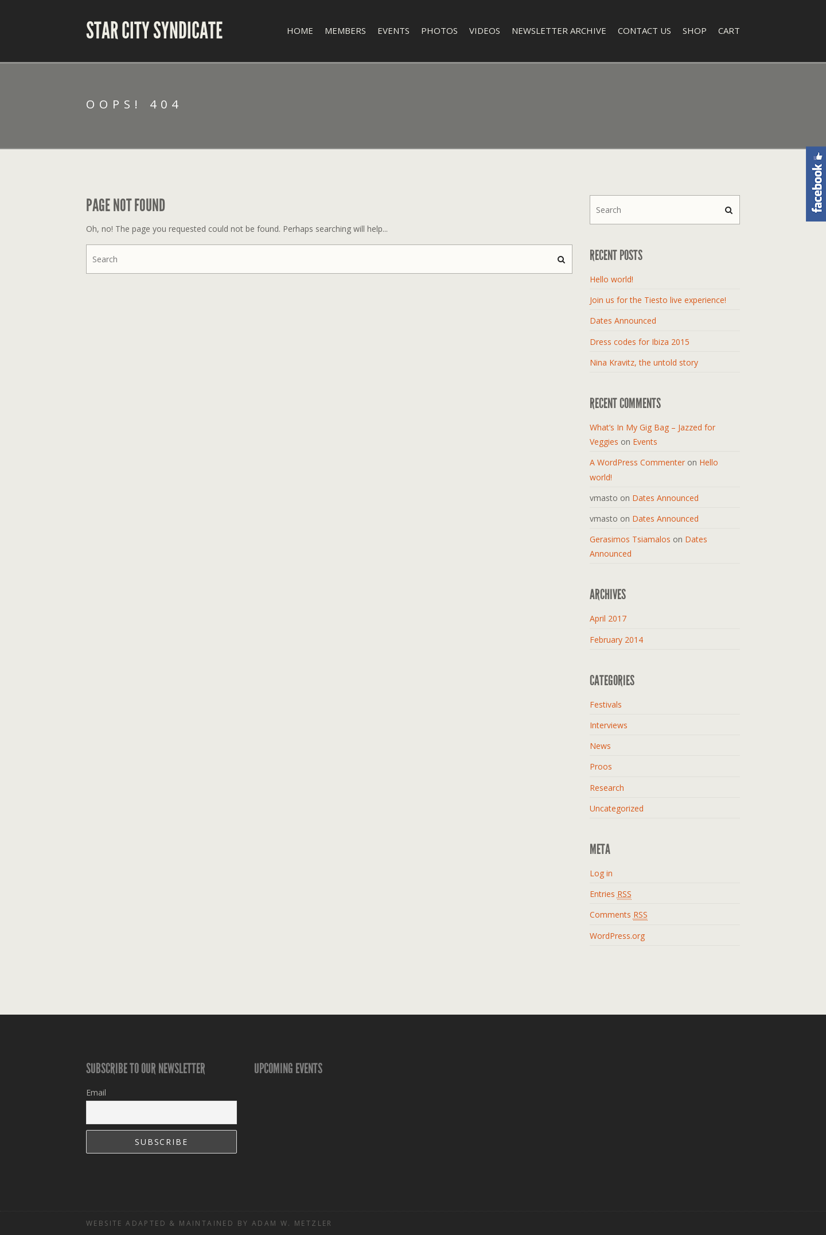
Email (96, 1092)
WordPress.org (617, 935)
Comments (619, 915)
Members (345, 30)
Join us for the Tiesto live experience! (658, 299)
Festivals (606, 704)
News (600, 745)
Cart (729, 30)
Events (393, 30)
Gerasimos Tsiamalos (630, 539)
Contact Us (644, 30)
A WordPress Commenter (637, 462)
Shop (695, 30)
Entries (611, 894)
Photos (439, 30)
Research (607, 787)
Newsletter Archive (559, 30)
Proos (601, 766)
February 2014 (616, 639)
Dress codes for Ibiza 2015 (639, 341)
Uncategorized (617, 808)
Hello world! (611, 279)
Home (300, 30)
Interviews (609, 725)
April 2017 (608, 618)
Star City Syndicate (154, 31)
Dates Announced (623, 320)
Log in (601, 873)
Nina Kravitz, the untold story (644, 362)
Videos (484, 30)
